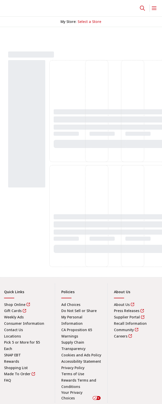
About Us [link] (122, 304)
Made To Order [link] (17, 373)
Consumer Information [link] (24, 323)
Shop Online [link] (14, 304)
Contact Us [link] (13, 329)
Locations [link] (12, 336)
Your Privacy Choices (81, 395)
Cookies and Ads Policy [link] (81, 355)
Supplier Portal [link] (127, 317)
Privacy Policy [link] (72, 367)
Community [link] (124, 329)
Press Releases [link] (126, 310)
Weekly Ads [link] (14, 317)
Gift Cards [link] (13, 310)
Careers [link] (120, 336)
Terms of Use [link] (72, 373)
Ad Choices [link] (70, 304)
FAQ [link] (7, 380)
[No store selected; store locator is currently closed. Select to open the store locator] (89, 21)
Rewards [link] (11, 361)
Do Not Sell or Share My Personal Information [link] (79, 317)
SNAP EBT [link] (12, 355)
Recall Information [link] (130, 323)
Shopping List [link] (16, 367)
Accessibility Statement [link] (81, 361)
